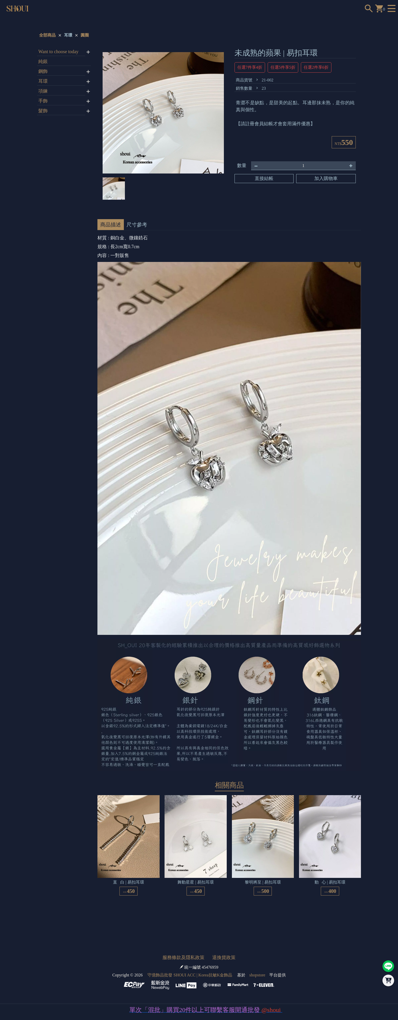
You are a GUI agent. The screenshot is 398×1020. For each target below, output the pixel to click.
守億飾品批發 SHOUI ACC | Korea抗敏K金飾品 (189, 975)
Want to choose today (58, 51)
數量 (241, 165)
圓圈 (85, 35)
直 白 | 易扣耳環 (128, 882)
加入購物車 (326, 178)
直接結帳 (264, 178)
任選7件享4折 (249, 67)
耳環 (68, 35)
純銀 (43, 61)
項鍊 (43, 91)
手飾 (43, 100)
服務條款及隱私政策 (183, 957)
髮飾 (43, 110)
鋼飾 (43, 71)
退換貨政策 (224, 957)
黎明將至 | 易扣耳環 (263, 882)
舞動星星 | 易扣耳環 (195, 882)
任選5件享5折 (283, 67)
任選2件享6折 (316, 67)
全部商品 (47, 35)
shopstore (257, 975)
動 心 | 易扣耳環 (330, 882)
